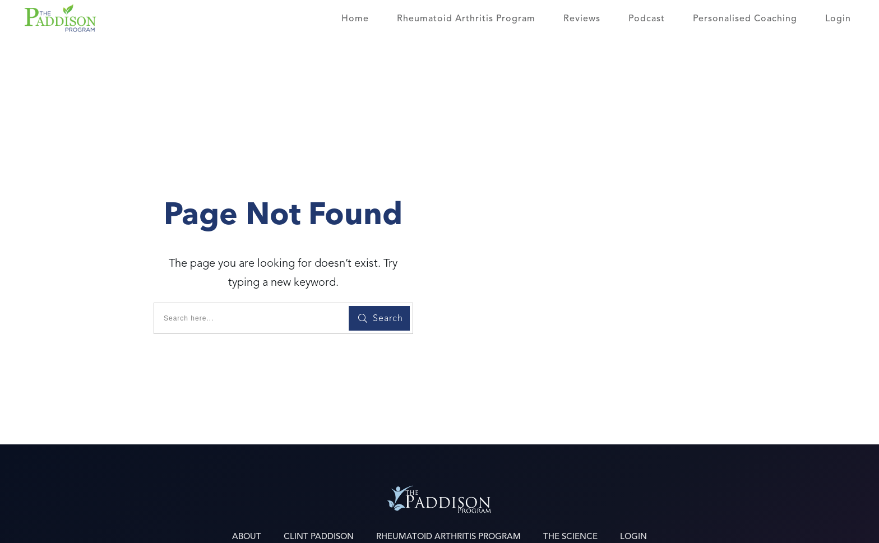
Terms (670, 524)
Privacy (620, 524)
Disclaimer (726, 524)
